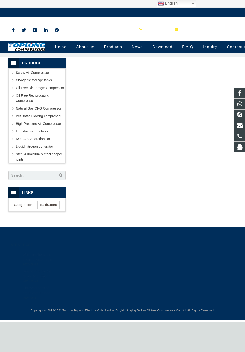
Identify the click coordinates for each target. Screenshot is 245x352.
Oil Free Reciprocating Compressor (32, 128)
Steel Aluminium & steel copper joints (39, 187)
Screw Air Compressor (32, 103)
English (168, 3)
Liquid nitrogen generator (34, 177)
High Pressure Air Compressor (38, 154)
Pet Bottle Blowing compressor (38, 146)
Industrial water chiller (32, 161)
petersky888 (139, 315)
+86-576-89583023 (26, 12)
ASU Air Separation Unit (33, 169)
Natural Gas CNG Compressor (38, 139)
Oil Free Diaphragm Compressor (40, 118)
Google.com (23, 235)
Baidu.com (48, 235)
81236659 (138, 283)
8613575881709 (142, 290)
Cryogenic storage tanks (34, 110)
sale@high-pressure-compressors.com (77, 12)
